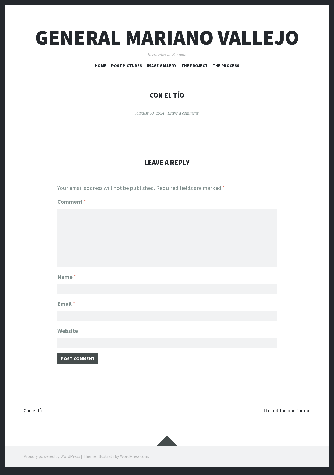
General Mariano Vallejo (167, 37)
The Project (194, 65)
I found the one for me (283, 413)
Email (66, 302)
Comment (71, 201)
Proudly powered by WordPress (51, 459)
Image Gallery (161, 65)
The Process (226, 65)
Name (66, 274)
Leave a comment (183, 113)
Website (67, 330)
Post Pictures (126, 65)
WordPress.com (134, 459)
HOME (100, 65)
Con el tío (34, 413)
